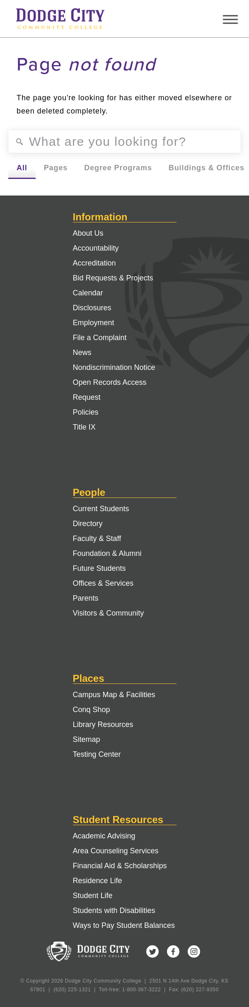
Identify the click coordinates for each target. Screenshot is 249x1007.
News (82, 352)
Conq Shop (91, 709)
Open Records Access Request (110, 389)
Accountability (96, 248)
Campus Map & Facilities (114, 695)
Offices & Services (103, 583)
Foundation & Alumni (107, 553)
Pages (56, 168)
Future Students (99, 568)
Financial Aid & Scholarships (120, 866)
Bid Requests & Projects (113, 278)
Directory (88, 523)
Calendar (88, 293)
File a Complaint (100, 337)
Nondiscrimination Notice (114, 367)
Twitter (152, 951)
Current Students (101, 509)
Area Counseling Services (116, 851)
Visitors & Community (108, 613)
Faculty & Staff (97, 538)
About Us (88, 233)
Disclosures (92, 308)
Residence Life (97, 881)
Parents (86, 598)
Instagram (194, 951)
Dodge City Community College (68, 18)
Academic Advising (104, 836)
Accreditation (94, 263)
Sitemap (86, 739)
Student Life (93, 895)
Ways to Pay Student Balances (124, 925)
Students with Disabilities (114, 910)
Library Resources (103, 724)
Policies (86, 412)
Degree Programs (118, 168)
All (22, 168)
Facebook (173, 951)
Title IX (84, 427)
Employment (93, 323)
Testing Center (97, 754)
